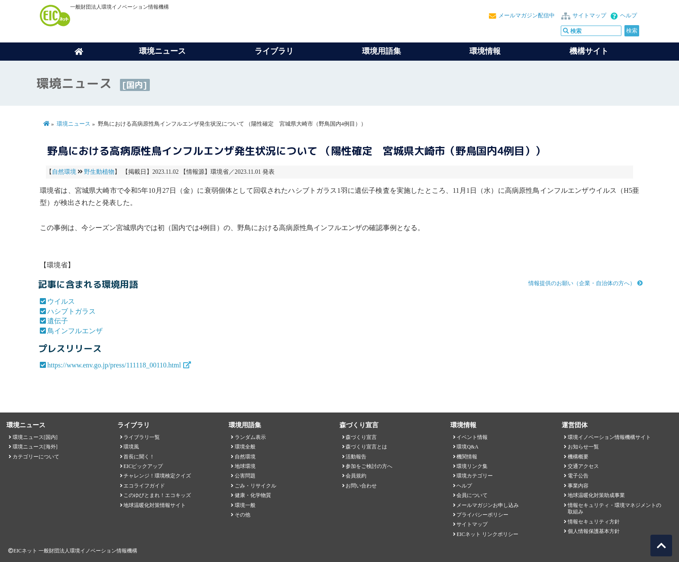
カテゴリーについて (36, 457)
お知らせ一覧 (583, 447)
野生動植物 (99, 172)
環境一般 (245, 505)
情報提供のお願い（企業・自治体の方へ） (581, 283)
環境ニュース (74, 124)
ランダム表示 (250, 437)
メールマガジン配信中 (526, 16)
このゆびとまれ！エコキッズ (157, 495)
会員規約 (356, 476)
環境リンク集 (472, 466)
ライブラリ (274, 51)
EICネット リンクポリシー (487, 534)
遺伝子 (57, 321)
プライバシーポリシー (482, 515)
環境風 (131, 447)
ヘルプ (628, 16)
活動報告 (356, 457)
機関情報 (466, 457)
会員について (472, 495)
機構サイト (588, 51)
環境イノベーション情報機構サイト (609, 437)
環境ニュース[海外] (35, 447)
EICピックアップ (143, 466)
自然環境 (64, 172)
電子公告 (578, 476)
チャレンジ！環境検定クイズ (157, 476)
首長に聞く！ (139, 457)
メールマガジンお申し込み (487, 505)
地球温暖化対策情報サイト (154, 505)
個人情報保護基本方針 (594, 531)
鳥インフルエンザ (75, 331)
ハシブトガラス (71, 311)
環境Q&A (467, 447)
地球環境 (245, 466)
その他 (242, 515)
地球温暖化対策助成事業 (596, 495)
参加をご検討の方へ (369, 466)
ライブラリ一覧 (141, 437)
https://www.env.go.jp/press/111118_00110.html (114, 365)
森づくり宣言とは (366, 447)
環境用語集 (381, 51)
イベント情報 (472, 437)
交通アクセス (583, 466)
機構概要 (578, 457)
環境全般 (245, 447)
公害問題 (245, 476)
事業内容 (578, 486)
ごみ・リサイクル (255, 486)
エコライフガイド (144, 486)
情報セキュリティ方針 (594, 522)
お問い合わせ (361, 486)
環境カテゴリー (474, 476)
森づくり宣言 (361, 437)
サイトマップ (589, 16)
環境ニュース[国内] (35, 437)
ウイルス (61, 301)
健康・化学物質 (253, 495)
